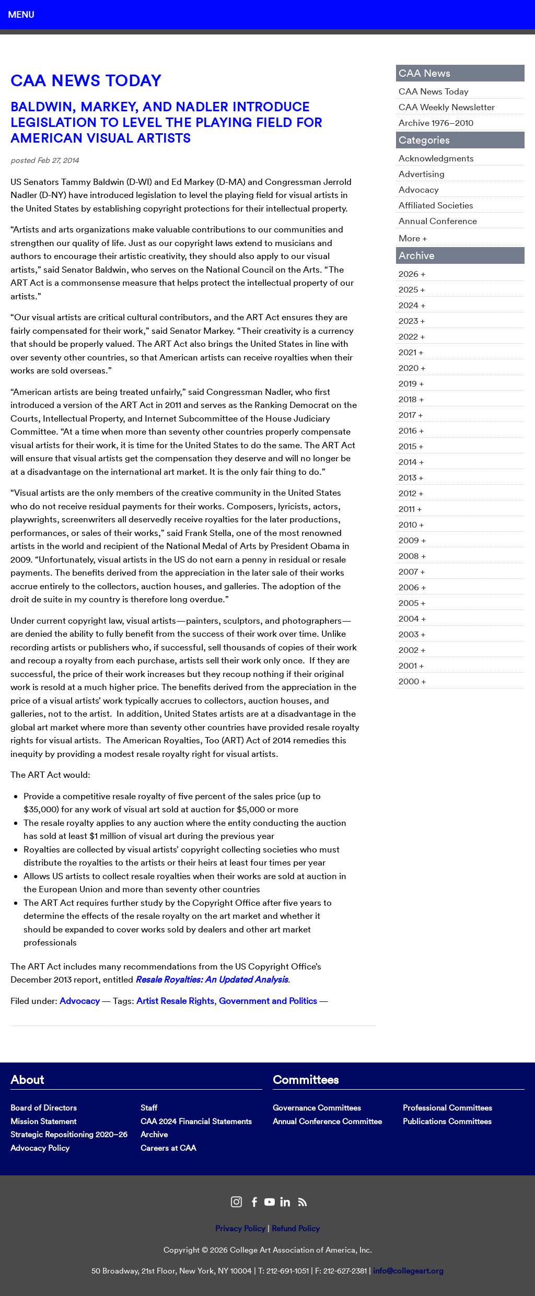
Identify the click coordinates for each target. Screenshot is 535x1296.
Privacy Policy (240, 1228)
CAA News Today (85, 80)
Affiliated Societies (436, 205)
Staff (149, 1108)
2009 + (412, 539)
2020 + (412, 367)
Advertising (422, 173)
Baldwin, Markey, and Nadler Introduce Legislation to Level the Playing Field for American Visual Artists (166, 122)
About (27, 1079)
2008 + (412, 555)
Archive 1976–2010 (436, 122)
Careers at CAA (168, 1148)
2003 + (412, 633)
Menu (21, 14)
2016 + (411, 430)
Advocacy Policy (39, 1148)
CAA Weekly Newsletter (447, 106)
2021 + (411, 351)
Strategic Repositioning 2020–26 (68, 1134)
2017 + (411, 414)
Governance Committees (317, 1108)
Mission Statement (43, 1121)
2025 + (412, 289)
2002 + (412, 649)
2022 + (412, 336)
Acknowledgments (436, 158)
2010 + (411, 524)
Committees (306, 1079)
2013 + (411, 477)
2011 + (410, 508)
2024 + (412, 304)
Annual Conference (438, 220)
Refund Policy (296, 1228)
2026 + (412, 273)
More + (413, 237)
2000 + (412, 680)
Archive (154, 1134)
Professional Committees (447, 1108)
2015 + (411, 445)
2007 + (412, 571)
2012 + (411, 492)
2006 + (412, 586)
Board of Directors (43, 1108)
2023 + (412, 320)
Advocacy (80, 1000)
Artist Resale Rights (175, 1000)
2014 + (411, 461)
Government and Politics (268, 1000)
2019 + (411, 383)
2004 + (412, 618)
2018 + (411, 398)
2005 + (412, 602)
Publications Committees (447, 1121)
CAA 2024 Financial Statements (196, 1121)
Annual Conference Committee (327, 1121)
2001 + (411, 665)
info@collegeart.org (408, 1271)
